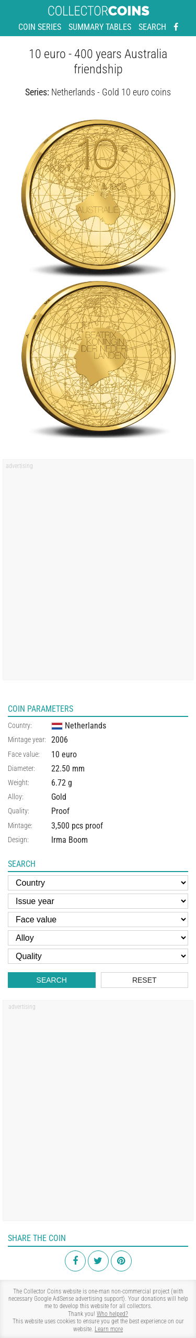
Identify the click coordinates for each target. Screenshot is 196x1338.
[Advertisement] (98, 573)
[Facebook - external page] (176, 27)
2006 (59, 740)
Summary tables (99, 27)
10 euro (64, 754)
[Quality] (98, 956)
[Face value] (98, 919)
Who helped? (112, 1314)
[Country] (98, 882)
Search (152, 27)
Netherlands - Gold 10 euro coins (111, 91)
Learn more (109, 1329)
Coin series (39, 27)
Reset (144, 980)
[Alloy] (98, 937)
